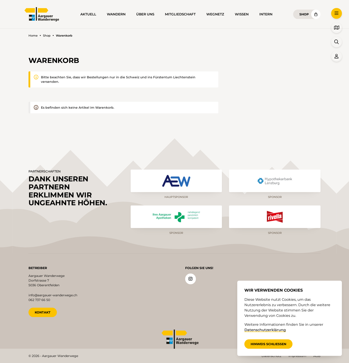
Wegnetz (215, 14)
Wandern (116, 14)
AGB (317, 356)
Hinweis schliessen (268, 344)
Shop (304, 14)
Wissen (242, 14)
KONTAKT (43, 312)
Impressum (297, 356)
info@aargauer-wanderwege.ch (52, 295)
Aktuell (88, 14)
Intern (265, 14)
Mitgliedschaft (180, 14)
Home (33, 35)
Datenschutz (271, 356)
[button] (336, 13)
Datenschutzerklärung (265, 330)
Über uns (145, 14)
